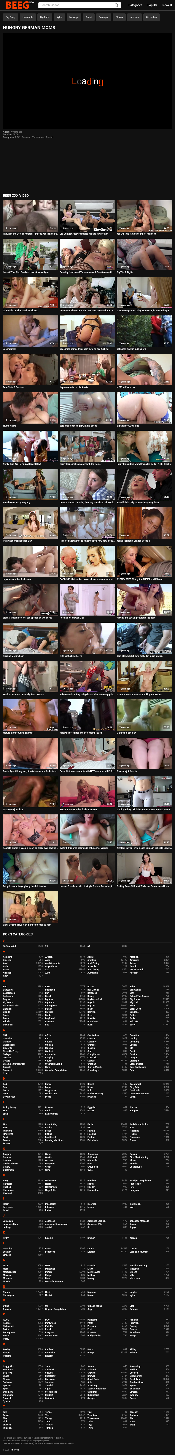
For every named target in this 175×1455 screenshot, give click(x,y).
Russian (49, 1356)
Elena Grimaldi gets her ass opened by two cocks (27, 617)
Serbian (133, 1369)
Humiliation (93, 1190)
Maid (5, 1268)
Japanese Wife (95, 1224)
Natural (6, 1292)
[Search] (116, 5)
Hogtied (7, 1187)
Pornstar (134, 1329)
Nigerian (92, 1292)
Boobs (6, 1015)
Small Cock (93, 1379)
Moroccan (135, 1278)
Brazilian (92, 1018)
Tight (5, 1421)
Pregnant (49, 1332)
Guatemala (8, 1170)
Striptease (8, 1395)
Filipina (119, 17)
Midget (48, 1275)
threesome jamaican (13, 809)
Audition (7, 972)
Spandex (7, 1385)
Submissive (93, 1395)
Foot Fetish (50, 1137)
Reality (6, 1349)
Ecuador (49, 1107)
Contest (7, 1057)
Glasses (49, 1160)
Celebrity (92, 1041)
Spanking (92, 1385)
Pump (133, 1335)
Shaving (92, 1373)
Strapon (134, 1392)
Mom (47, 1278)
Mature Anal (94, 1272)
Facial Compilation (139, 1124)
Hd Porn (15, 1449)
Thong (48, 1418)
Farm (5, 1127)
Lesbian (91, 1252)
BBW (47, 986)
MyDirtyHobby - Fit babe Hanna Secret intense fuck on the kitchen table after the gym (144, 809)
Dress (48, 1096)
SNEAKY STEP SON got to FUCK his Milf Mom (139, 579)
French (6, 1140)
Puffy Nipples (94, 1335)
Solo (90, 1382)
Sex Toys (7, 1373)
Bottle (133, 1015)
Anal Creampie (52, 963)
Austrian (134, 972)
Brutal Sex (93, 1021)
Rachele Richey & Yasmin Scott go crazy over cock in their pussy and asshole (30, 848)
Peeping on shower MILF (72, 617)
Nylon (59, 17)
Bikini (132, 1005)
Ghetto (48, 1157)
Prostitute (135, 1332)
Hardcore (7, 1184)
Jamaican (8, 1221)
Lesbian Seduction (139, 1252)
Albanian (134, 957)
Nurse (90, 1295)
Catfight (7, 1041)
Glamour (7, 1160)
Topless (7, 1424)
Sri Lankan (151, 17)
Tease (6, 1415)
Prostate (92, 1332)
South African (137, 1382)
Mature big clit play (126, 733)
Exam (6, 1113)
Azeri (5, 976)
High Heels (135, 1184)
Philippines (8, 1326)
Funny (133, 1140)
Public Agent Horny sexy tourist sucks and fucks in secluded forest (30, 771)
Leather (7, 1252)
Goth (90, 1163)
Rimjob (49, 137)
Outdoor (134, 1309)
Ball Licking (93, 989)
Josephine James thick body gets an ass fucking (84, 349)
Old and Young (95, 1306)
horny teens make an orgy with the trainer (80, 464)
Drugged (92, 1096)
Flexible (134, 1134)
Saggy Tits (8, 1366)
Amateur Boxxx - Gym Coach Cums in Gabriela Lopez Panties (144, 848)
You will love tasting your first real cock (136, 234)
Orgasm (7, 1309)
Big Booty (10, 17)
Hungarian (135, 1190)
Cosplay (49, 1057)
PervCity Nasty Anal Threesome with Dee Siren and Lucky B (87, 272)
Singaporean (136, 1376)
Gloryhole (92, 1160)
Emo (5, 1110)
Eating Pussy (9, 1107)
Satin (47, 1366)
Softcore (7, 1382)
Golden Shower (10, 1163)
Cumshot (7, 1070)
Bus (47, 1024)
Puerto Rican (51, 1335)
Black (90, 1009)
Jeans (133, 1224)
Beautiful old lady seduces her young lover (138, 502)
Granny (6, 1167)
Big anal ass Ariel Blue (128, 425)
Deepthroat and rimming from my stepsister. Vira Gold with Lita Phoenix (87, 502)
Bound (6, 1018)
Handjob (92, 1180)
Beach (48, 996)
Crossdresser (136, 1064)
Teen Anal (93, 1415)
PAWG (6, 1319)
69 (89, 946)
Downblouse (9, 1096)
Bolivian (92, 1012)
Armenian (92, 966)
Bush (90, 1024)
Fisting (48, 1134)
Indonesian (50, 1204)
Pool (90, 1329)
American (134, 960)
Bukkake (134, 1021)
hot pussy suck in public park (131, 349)
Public (6, 1335)
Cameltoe (134, 1035)
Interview (134, 17)
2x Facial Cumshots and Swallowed (20, 310)
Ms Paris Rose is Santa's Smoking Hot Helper (139, 694)
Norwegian (8, 1295)
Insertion (92, 1204)
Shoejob (134, 1373)
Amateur (92, 960)
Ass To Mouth (137, 969)
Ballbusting (135, 989)
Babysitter (8, 989)
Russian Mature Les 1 (14, 656)
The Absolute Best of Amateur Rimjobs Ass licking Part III (30, 234)
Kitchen (91, 1238)
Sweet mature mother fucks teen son (78, 809)
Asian (6, 969)
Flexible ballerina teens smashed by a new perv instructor (87, 541)
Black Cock (135, 1009)
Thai (5, 1418)
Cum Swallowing (138, 1067)
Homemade (51, 1187)
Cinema (49, 1048)
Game (48, 1154)
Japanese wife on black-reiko (74, 387)
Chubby (133, 1045)
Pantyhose (50, 1323)
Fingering (134, 1130)
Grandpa (134, 1163)
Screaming (135, 1366)
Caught (48, 1041)
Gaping (133, 1154)
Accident (7, 957)
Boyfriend (50, 1018)
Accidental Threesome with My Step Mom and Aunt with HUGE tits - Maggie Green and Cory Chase (87, 310)
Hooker (91, 1187)
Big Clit (91, 1002)
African (48, 957)
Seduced (49, 1369)
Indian (6, 1204)
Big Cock (134, 1002)
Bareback (92, 993)
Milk (132, 1275)
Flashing (92, 1134)
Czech (6, 1073)
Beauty (91, 996)
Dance (48, 1084)
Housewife (28, 17)
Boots (48, 1015)
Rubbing (7, 1356)
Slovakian (50, 1379)
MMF (47, 1265)
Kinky (6, 1238)
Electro (133, 1107)
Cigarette (7, 1048)
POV (17, 137)
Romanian (50, 1352)
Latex (48, 1248)
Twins (90, 1428)
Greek (48, 1167)
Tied (132, 1418)
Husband (7, 1193)
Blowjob (49, 1012)
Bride (132, 1018)
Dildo (90, 1087)
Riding (133, 1349)
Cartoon (92, 1038)
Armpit (133, 966)
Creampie (104, 17)
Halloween (50, 1180)
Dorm (5, 1093)
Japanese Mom (10, 1224)
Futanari (7, 1143)
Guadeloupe (136, 1167)
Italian (48, 1210)
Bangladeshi (9, 993)
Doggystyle (50, 1090)
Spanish (49, 1385)
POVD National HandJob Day (17, 541)
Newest (167, 5)
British (6, 1021)
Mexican (7, 1275)
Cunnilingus (93, 1070)
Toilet (90, 1421)
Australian (93, 972)
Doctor (6, 1090)
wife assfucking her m (71, 656)
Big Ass (49, 999)
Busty (133, 1024)
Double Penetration (139, 1093)
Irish (132, 1207)
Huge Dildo (50, 1190)
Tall (5, 1412)
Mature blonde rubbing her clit (18, 733)
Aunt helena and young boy (16, 502)
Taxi (90, 1412)
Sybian (6, 1401)
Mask (90, 1268)
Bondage (134, 1012)
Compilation (94, 1054)
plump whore (9, 425)
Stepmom (8, 1392)
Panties (7, 1323)
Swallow (134, 1395)
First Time (8, 1134)
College (7, 1054)
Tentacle (134, 1415)
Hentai (91, 1184)
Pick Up (49, 1326)
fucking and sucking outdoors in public (136, 617)
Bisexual (7, 1009)
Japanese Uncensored (56, 1224)
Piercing (92, 1326)
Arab (5, 966)
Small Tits (135, 1379)
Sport (6, 1388)
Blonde (6, 1012)
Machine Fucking (138, 1265)
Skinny (6, 1379)
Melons (133, 1272)
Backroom (50, 989)
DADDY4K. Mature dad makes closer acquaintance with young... (87, 579)
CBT (5, 1035)
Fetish (48, 1130)
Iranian (91, 1207)
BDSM (91, 986)
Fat (89, 1127)
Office (6, 1306)
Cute (132, 1070)
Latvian (133, 1248)
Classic (91, 1048)
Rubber (133, 1352)
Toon (132, 1421)
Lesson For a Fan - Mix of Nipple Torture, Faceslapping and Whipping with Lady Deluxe (87, 886)
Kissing (49, 1238)
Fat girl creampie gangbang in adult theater (24, 886)
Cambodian (93, 1035)
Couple (6, 1060)
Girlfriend (92, 1157)
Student (49, 1395)
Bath (132, 993)
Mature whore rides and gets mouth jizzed (81, 733)
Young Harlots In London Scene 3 (133, 541)
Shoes (6, 1376)
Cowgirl (91, 1060)
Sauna (91, 1366)
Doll (89, 1090)
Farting (48, 1127)
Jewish (48, 1227)
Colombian (50, 1054)
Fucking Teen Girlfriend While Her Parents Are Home (143, 886)
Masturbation (9, 1272)
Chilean (49, 1045)
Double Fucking (95, 1093)
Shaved (49, 1373)
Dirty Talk (134, 1087)
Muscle (6, 1281)
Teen (47, 1415)
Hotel (132, 1187)
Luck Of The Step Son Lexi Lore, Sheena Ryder (26, 272)
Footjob (91, 1137)
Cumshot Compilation (56, 1070)
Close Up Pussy (11, 1051)
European (134, 1110)
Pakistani (92, 1319)
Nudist (48, 1295)
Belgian (7, 999)
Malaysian (50, 1268)
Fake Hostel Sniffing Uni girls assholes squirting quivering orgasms (87, 694)
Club (90, 1051)
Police (6, 1329)
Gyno (90, 1170)
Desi (5, 1087)
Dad (5, 1084)
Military (91, 1275)
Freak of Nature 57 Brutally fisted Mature (23, 694)
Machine (92, 1265)
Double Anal (51, 1093)
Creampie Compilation (14, 1064)
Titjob (48, 1421)
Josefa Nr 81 (9, 349)
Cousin (48, 1060)
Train (132, 1424)
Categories (135, 5)
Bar (47, 993)
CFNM (48, 1035)
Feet (132, 1127)
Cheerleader (9, 1045)
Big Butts (44, 17)
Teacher (134, 1412)
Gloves (133, 1160)
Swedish (7, 1398)
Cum (47, 1067)
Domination (135, 1090)
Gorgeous (50, 1163)
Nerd (47, 1292)
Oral (132, 1306)
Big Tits (91, 1005)
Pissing (133, 1326)
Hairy (5, 1180)
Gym (47, 1170)
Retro (90, 1349)
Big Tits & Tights (125, 272)
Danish (91, 1084)
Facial (90, 1124)
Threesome (38, 137)
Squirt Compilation (97, 1388)
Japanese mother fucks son (17, 579)
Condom (134, 1054)
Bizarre (48, 1009)
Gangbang (93, 1154)
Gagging (7, 1154)
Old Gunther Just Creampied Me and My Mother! (84, 234)
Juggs (133, 1227)
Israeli (6, 1210)
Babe (132, 986)
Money (91, 1278)
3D (46, 946)
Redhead (49, 1349)
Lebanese (50, 1252)
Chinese (92, 1045)
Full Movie (93, 1140)
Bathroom (8, 996)
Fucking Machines (54, 1140)
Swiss (133, 1398)
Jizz (90, 1227)
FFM (5, 1124)
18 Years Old (9, 946)
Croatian (92, 1064)
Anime (133, 963)
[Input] (79, 5)
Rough (91, 1352)
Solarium (49, 1382)
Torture (48, 1424)
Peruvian (134, 1323)
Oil (46, 1306)
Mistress (7, 1278)
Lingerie (7, 1255)
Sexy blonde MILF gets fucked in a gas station (140, 656)
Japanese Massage (139, 1221)
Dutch (133, 1096)
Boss (90, 1015)
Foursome (135, 1137)
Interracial (8, 1207)
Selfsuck (92, 1369)
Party (90, 1323)
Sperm (133, 1385)
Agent (90, 957)
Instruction (135, 1204)
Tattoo (48, 1412)
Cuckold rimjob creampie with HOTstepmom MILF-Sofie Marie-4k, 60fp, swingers (87, 771)
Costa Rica (93, 1057)
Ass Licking (93, 969)
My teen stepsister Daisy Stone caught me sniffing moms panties (144, 310)
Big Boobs (135, 999)
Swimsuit (50, 1398)
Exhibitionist (51, 1113)
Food (5, 1137)
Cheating (134, 1041)
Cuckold (7, 1067)
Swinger (92, 1398)
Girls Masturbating (139, 1157)
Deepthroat (135, 1084)
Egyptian (92, 1107)
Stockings (93, 1392)
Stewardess (51, 1392)
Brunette (49, 1021)
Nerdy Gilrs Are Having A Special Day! (22, 464)
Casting (133, 1038)
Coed (132, 1051)
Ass (47, 969)
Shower (91, 1376)
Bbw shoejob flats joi (127, 771)
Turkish (49, 1428)
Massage (74, 17)
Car (47, 1038)
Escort (91, 1110)
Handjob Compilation (140, 1180)
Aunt (47, 972)
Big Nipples (51, 1005)
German (26, 137)
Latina (91, 1248)
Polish (48, 1329)
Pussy (6, 1339)
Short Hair (50, 1376)
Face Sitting (51, 1124)
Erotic (48, 1110)
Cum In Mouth (95, 1067)
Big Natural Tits (11, 1005)
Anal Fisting (93, 963)
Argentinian (51, 966)
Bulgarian (8, 1024)
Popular (152, 5)
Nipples (133, 1292)
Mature (48, 1272)
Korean (133, 1238)
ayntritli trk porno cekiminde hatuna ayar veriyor (84, 848)
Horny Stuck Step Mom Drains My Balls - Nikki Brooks (144, 464)
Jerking (7, 1227)
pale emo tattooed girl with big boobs (78, 425)
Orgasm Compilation (55, 1309)
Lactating (7, 1248)
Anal (5, 963)
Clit (131, 1048)
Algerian (7, 960)
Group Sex (93, 1167)
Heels (48, 1184)
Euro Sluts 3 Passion (13, 387)
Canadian (7, 1038)
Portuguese (9, 1332)
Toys (90, 1424)
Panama (134, 1319)
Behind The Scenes (139, 996)
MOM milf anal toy (126, 387)
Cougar (133, 1057)
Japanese (50, 1221)
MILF (5, 1265)
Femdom (7, 1130)
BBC (5, 986)
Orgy (90, 1309)
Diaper (48, 1087)
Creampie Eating (53, 1064)
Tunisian (7, 1428)
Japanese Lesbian (97, 1221)
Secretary (8, 1369)
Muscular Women (54, 1281)
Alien (47, 960)
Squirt (89, 17)
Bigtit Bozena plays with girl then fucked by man (27, 924)
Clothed (49, 1051)
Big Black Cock (95, 999)
